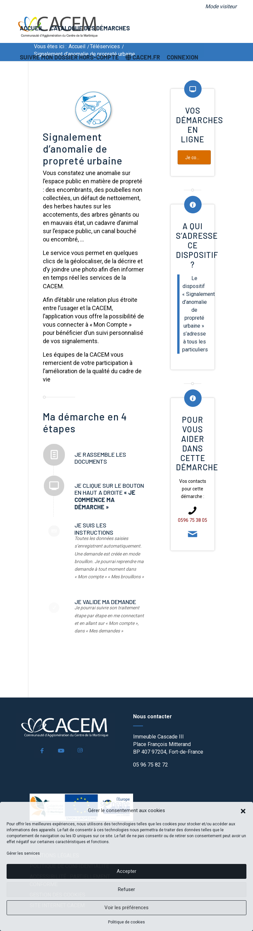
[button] (243, 810)
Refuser (126, 889)
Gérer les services (23, 853)
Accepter (126, 871)
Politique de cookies (126, 922)
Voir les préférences (126, 908)
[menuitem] (219, 6)
